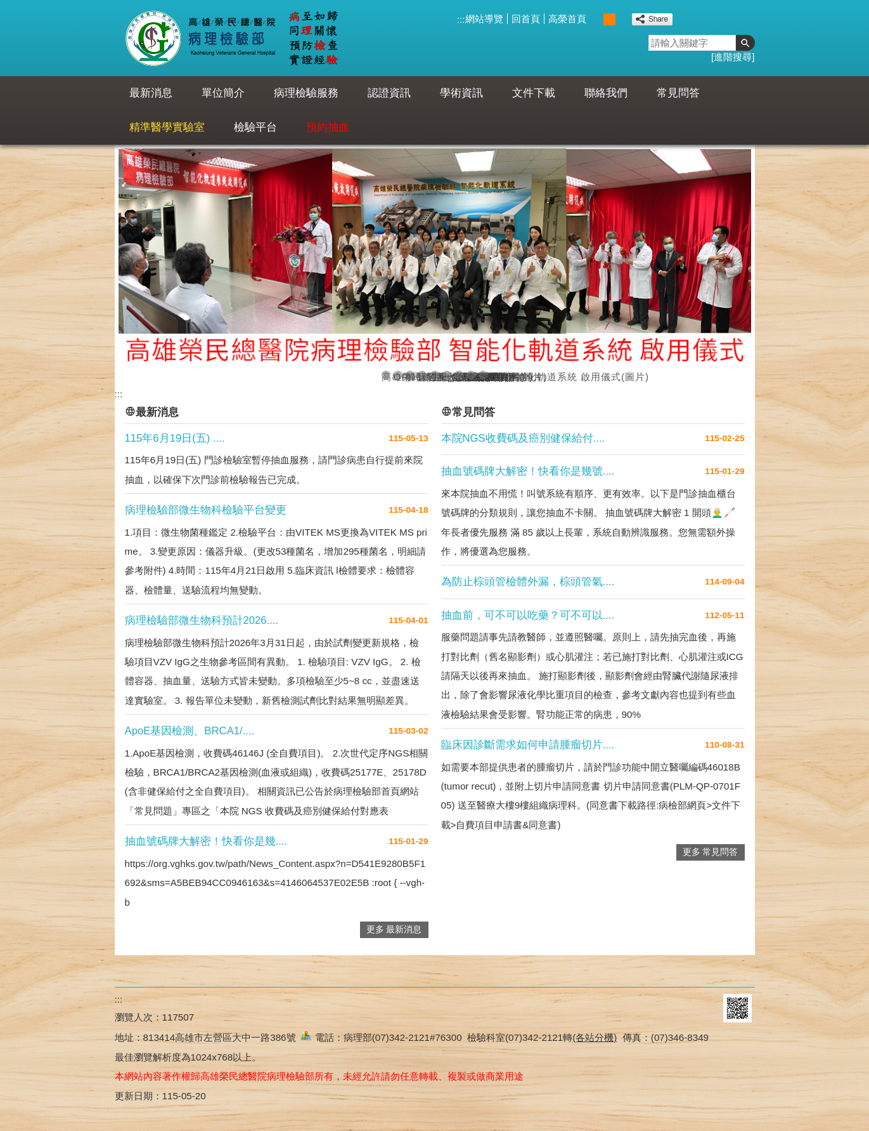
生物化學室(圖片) (434, 375)
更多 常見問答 (710, 852)
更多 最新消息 (394, 929)
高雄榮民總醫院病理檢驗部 (231, 38)
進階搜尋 (733, 56)
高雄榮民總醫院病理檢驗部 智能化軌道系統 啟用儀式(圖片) (386, 375)
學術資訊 (461, 93)
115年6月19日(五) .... (175, 438)
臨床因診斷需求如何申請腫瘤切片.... (528, 745)
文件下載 (533, 93)
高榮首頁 (567, 18)
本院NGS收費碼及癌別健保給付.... (523, 438)
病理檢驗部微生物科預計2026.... (202, 620)
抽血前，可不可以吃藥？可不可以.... (528, 615)
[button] (745, 43)
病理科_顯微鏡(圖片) (422, 375)
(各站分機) (594, 1037)
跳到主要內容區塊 (6, 6)
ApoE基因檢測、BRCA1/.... (190, 731)
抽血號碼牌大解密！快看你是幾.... (206, 841)
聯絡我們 (606, 93)
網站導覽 (484, 18)
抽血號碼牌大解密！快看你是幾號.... (528, 471)
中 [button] (609, 19)
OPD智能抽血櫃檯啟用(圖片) (398, 375)
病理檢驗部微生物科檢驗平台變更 (205, 510)
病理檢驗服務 (306, 93)
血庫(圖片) (471, 375)
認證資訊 (389, 93)
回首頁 (526, 18)
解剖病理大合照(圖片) (410, 375)
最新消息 (150, 93)
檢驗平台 (255, 127)
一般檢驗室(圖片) (446, 375)
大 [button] (622, 19)
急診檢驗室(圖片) (458, 375)
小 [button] (596, 19)
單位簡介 (223, 93)
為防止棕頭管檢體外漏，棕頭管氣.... (528, 582)
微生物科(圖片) (483, 375)
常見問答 (678, 93)
